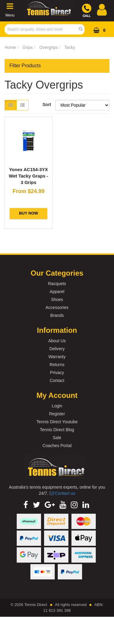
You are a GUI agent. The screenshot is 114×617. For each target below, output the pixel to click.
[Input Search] (43, 29)
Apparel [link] (57, 291)
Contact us (62, 493)
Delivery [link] (57, 348)
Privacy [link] (57, 372)
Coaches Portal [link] (57, 445)
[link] (25, 504)
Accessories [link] (57, 307)
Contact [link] (57, 380)
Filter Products (25, 65)
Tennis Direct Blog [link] (57, 429)
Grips (27, 47)
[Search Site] (83, 29)
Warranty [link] (56, 356)
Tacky (69, 47)
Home (10, 47)
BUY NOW (28, 213)
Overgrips (48, 47)
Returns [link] (57, 364)
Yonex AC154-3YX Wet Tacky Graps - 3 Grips (28, 176)
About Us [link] (57, 340)
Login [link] (57, 405)
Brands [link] (57, 315)
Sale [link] (57, 437)
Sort (47, 104)
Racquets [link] (57, 283)
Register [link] (57, 413)
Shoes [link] (57, 299)
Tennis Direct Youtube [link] (57, 421)
